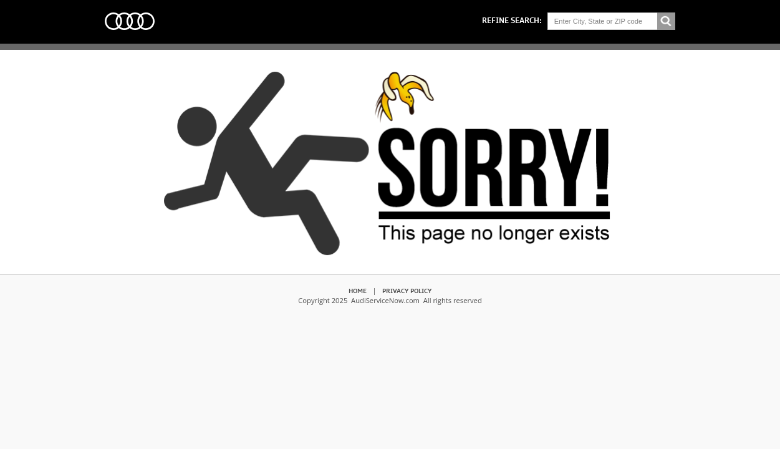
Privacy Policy (406, 290)
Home (358, 290)
